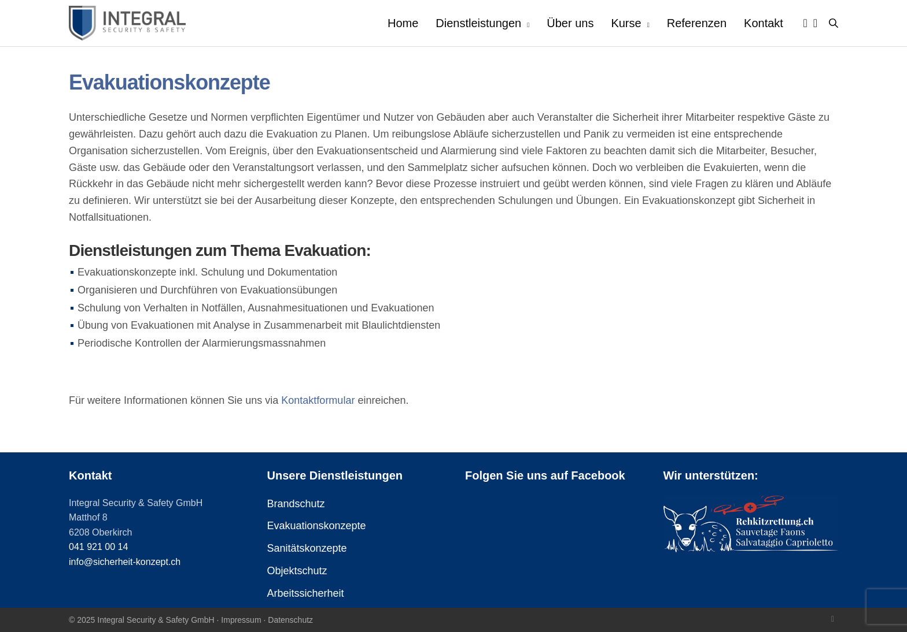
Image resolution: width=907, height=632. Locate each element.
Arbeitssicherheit (305, 593)
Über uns (570, 23)
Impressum (241, 619)
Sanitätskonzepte (307, 548)
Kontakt (763, 23)
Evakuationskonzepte (316, 525)
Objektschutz (297, 571)
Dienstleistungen (478, 23)
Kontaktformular (318, 400)
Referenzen (697, 23)
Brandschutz (296, 504)
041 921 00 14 (98, 547)
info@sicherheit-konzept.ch (124, 562)
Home (403, 23)
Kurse (626, 23)
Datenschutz (290, 619)
